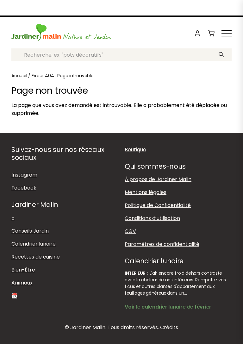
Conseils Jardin (30, 231)
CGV (130, 231)
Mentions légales (145, 192)
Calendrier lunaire (33, 243)
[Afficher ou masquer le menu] (226, 33)
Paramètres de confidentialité (162, 244)
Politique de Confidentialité (158, 205)
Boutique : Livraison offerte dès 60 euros (121, 8)
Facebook (23, 187)
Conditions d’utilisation (152, 218)
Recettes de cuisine (35, 256)
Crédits (169, 327)
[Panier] (211, 33)
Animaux (22, 282)
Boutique (135, 149)
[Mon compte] (197, 33)
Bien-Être (23, 269)
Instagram (24, 174)
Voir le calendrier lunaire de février (168, 306)
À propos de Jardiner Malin (158, 179)
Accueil (19, 75)
